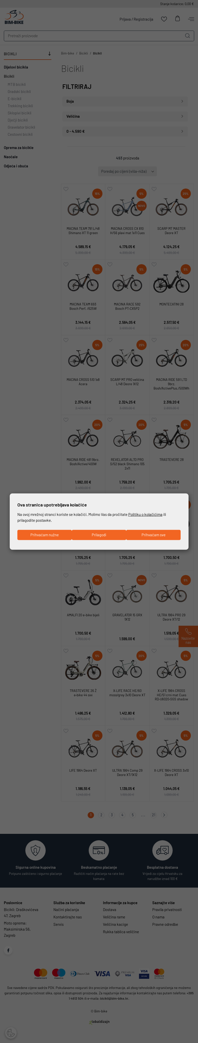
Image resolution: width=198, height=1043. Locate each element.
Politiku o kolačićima (145, 514)
